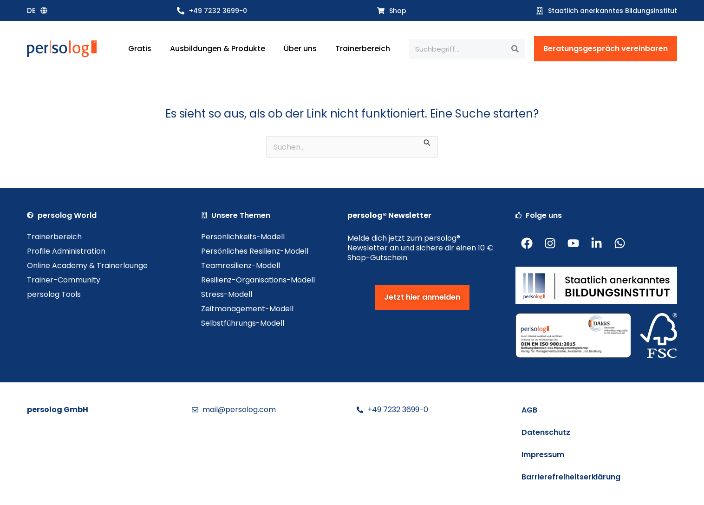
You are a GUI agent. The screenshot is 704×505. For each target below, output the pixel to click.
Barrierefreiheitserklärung (570, 477)
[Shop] (381, 10)
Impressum (542, 454)
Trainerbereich (362, 48)
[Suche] (515, 49)
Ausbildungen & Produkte (217, 48)
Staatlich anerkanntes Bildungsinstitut (612, 10)
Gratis (139, 48)
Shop (397, 10)
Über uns (300, 48)
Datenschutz (545, 432)
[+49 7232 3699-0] (180, 10)
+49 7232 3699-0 (218, 10)
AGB (529, 410)
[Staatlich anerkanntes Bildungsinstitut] (539, 10)
